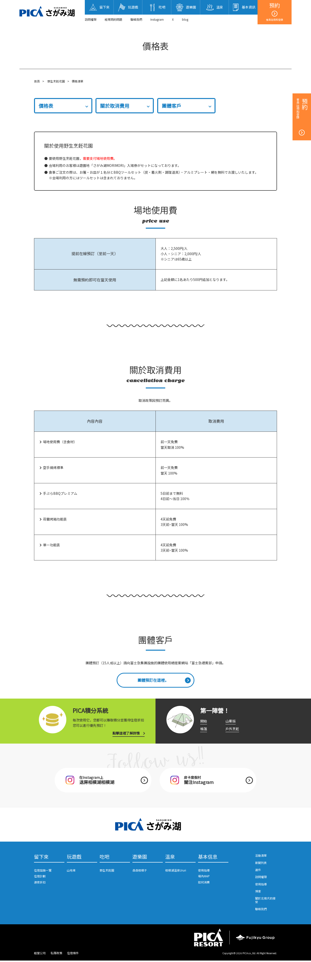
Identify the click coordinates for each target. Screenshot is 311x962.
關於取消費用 (114, 105)
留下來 (41, 858)
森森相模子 (139, 872)
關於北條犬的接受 (265, 901)
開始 (203, 721)
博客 (258, 892)
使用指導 (204, 872)
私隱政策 (56, 954)
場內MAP (204, 878)
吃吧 (104, 858)
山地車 (71, 872)
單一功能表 (51, 544)
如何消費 (204, 883)
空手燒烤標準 (53, 467)
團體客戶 (171, 105)
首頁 (37, 81)
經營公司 (40, 954)
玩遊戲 (74, 858)
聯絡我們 (136, 19)
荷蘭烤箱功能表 (55, 519)
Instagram (157, 19)
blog (185, 19)
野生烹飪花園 (56, 81)
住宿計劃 (40, 878)
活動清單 (261, 856)
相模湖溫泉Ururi (175, 872)
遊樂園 (139, 858)
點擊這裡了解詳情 (126, 733)
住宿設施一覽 (43, 872)
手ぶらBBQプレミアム (60, 493)
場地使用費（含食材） (60, 442)
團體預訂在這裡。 (153, 680)
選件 (258, 871)
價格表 (46, 105)
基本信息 (207, 858)
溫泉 (170, 858)
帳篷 (203, 729)
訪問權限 (90, 19)
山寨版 (230, 721)
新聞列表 (261, 864)
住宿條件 (73, 954)
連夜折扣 (40, 883)
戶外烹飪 (232, 729)
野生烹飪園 (107, 872)
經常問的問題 (113, 19)
